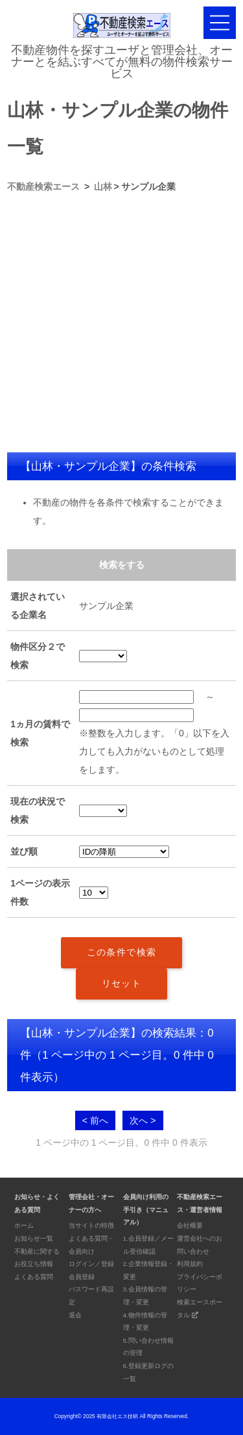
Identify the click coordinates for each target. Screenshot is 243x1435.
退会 (75, 1315)
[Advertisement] (121, 324)
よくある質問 (33, 1276)
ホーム (24, 1225)
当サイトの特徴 (91, 1225)
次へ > (143, 1120)
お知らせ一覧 (33, 1238)
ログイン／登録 (91, 1263)
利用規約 (190, 1263)
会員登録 (82, 1276)
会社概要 (190, 1225)
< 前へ (95, 1120)
